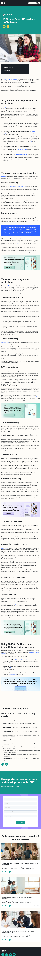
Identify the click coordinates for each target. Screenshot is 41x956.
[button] (38, 3)
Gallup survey (10, 249)
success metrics (20, 243)
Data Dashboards (13, 674)
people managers (13, 604)
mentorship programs (9, 285)
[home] (3, 3)
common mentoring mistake (17, 446)
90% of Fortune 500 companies (10, 79)
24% (31, 141)
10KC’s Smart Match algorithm (21, 659)
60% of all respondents (22, 149)
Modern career (4, 548)
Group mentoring (5, 342)
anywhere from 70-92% (24, 125)
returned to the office (33, 397)
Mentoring (3, 107)
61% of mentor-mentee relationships (18, 186)
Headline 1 (7, 70)
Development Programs (15, 667)
